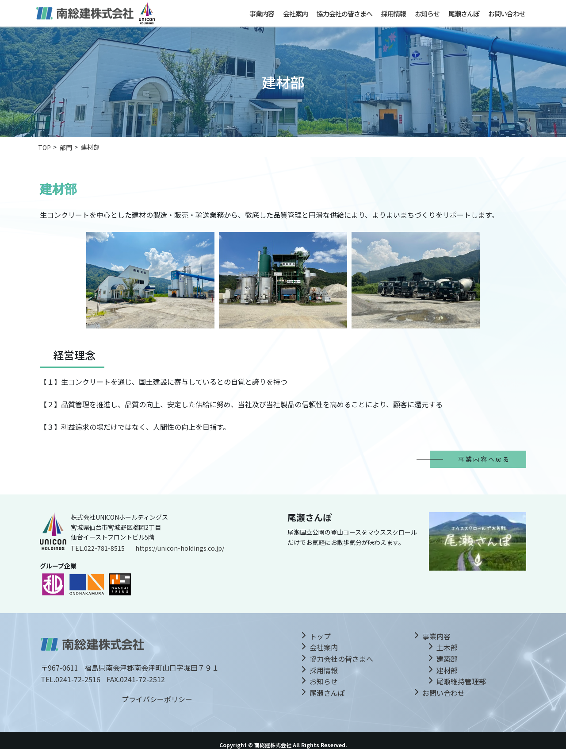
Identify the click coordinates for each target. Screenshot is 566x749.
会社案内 (295, 13)
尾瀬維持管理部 (461, 681)
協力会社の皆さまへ (344, 13)
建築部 (447, 658)
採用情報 (393, 13)
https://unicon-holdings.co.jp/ (179, 548)
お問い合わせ (506, 13)
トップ (320, 636)
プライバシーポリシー (157, 699)
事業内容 (261, 13)
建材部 (447, 670)
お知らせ (427, 13)
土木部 (447, 647)
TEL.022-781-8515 (98, 548)
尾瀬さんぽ (463, 13)
